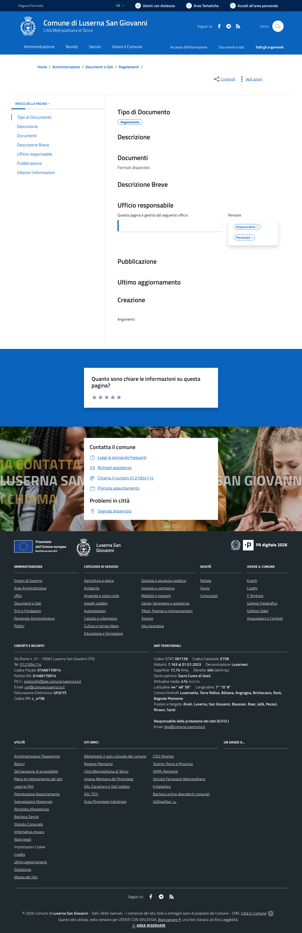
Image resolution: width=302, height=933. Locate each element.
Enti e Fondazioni (27, 611)
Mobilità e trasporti (156, 595)
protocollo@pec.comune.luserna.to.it (52, 681)
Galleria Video (257, 611)
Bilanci (19, 764)
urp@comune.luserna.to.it (45, 687)
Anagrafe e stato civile (101, 595)
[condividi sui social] (224, 79)
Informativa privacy (29, 832)
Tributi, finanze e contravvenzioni (167, 611)
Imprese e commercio (158, 588)
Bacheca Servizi (26, 816)
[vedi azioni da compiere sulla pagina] (250, 79)
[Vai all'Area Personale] (254, 5)
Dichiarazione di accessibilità (36, 771)
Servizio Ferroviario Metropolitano (179, 779)
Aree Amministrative (30, 588)
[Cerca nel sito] (278, 26)
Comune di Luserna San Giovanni (95, 23)
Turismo (147, 618)
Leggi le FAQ (24, 786)
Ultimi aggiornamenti (30, 862)
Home (42, 67)
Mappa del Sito (26, 877)
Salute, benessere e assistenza (165, 603)
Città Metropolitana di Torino (68, 30)
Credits (19, 854)
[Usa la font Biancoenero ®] (155, 5)
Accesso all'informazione (188, 47)
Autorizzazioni (95, 611)
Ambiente (91, 588)
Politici (19, 626)
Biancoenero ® (169, 919)
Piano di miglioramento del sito (38, 779)
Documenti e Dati (99, 67)
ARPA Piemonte (165, 771)
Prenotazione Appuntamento (37, 794)
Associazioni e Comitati (265, 618)
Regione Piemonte (98, 764)
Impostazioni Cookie (29, 847)
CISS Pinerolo (163, 756)
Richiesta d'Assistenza (31, 809)
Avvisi (205, 588)
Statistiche (22, 869)
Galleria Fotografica (262, 603)
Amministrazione (66, 67)
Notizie (205, 580)
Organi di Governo (28, 580)
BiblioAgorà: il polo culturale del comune (115, 756)
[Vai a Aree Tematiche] (202, 5)
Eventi (252, 580)
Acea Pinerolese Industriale (105, 801)
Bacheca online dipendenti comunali (181, 794)
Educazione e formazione (103, 633)
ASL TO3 (91, 794)
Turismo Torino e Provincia (173, 764)
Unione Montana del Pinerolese (108, 779)
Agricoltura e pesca (99, 580)
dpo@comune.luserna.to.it (184, 726)
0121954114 (30, 664)
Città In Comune (253, 913)
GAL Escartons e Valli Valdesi (107, 786)
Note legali (22, 839)
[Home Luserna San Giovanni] (82, 26)
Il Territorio (255, 595)
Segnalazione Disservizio (33, 801)
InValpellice (162, 786)
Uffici (18, 595)
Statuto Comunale (28, 824)
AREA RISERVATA (148, 925)
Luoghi (252, 588)
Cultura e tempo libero (101, 626)
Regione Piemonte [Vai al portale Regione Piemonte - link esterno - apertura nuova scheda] (30, 5)
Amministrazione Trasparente (37, 756)
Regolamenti (129, 67)
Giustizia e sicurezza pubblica (163, 580)
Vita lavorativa (152, 626)
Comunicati (209, 595)
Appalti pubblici (96, 603)
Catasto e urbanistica (100, 618)
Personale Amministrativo (34, 618)
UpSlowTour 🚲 (165, 801)
